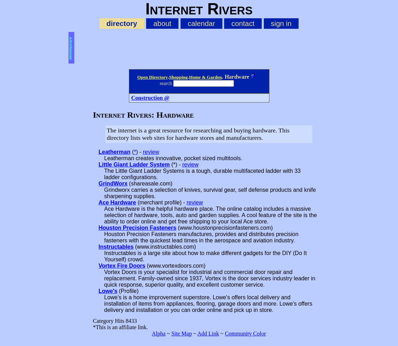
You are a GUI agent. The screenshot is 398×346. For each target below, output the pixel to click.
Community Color (245, 334)
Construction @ (150, 98)
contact (243, 23)
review (151, 152)
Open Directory (152, 77)
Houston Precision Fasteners (137, 228)
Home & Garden (205, 77)
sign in (281, 23)
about (162, 23)
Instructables (116, 247)
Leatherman (115, 152)
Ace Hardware (117, 202)
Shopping (178, 77)
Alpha (158, 334)
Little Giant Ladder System (134, 165)
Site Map (181, 334)
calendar (201, 23)
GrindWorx (113, 184)
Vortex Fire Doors (122, 266)
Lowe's (108, 291)
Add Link (208, 334)
